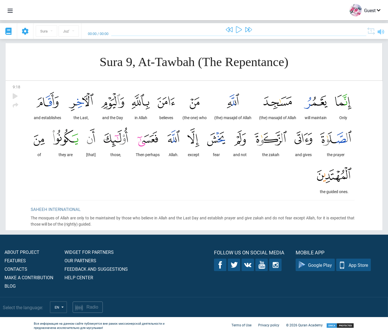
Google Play (315, 265)
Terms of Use (241, 325)
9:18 (16, 86)
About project (22, 252)
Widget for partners (89, 252)
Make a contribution (29, 277)
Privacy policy (268, 325)
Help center (78, 277)
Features (15, 260)
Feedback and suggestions (96, 269)
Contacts (16, 269)
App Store (353, 265)
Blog (10, 286)
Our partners (80, 260)
